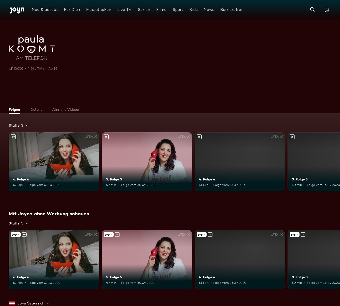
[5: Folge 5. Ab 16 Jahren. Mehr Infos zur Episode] (147, 161)
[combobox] (19, 125)
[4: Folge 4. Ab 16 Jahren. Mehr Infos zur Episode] (240, 161)
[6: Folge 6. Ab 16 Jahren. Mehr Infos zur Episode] (54, 161)
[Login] (327, 10)
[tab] (15, 110)
